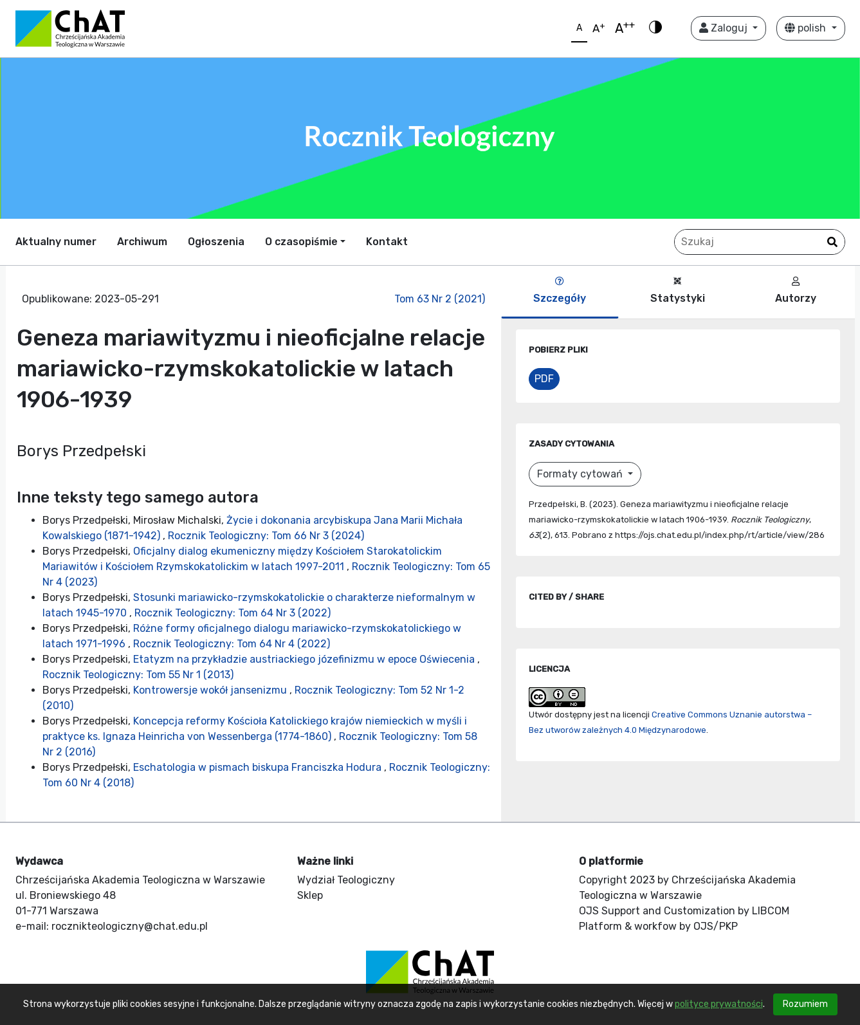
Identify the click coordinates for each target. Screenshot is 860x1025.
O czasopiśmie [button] (301, 241)
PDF (544, 379)
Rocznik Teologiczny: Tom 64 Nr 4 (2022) (231, 644)
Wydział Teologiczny (346, 880)
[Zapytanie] (760, 242)
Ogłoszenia (216, 241)
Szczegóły (559, 290)
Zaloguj (724, 28)
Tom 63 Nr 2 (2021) (439, 299)
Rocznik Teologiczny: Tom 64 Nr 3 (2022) (232, 613)
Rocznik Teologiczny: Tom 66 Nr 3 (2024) (266, 536)
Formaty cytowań (581, 474)
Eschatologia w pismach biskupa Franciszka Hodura (258, 767)
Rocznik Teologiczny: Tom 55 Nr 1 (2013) (137, 675)
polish (806, 28)
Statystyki (677, 290)
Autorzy (795, 290)
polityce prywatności (719, 1004)
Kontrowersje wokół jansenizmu (211, 690)
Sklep (310, 895)
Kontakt (387, 241)
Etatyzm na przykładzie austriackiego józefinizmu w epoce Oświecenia (305, 659)
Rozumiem (805, 1004)
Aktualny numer (55, 241)
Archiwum (142, 241)
